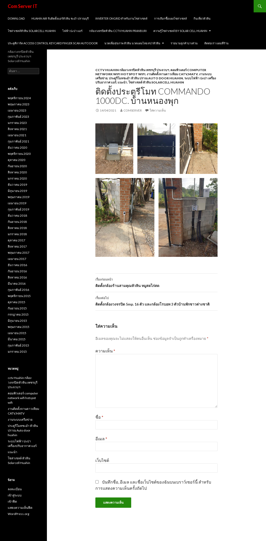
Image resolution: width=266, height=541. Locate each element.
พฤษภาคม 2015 (18, 327)
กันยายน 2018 (17, 222)
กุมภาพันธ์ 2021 (18, 141)
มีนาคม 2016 (17, 283)
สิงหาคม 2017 (17, 246)
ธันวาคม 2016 (17, 265)
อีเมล (101, 438)
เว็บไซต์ (102, 460)
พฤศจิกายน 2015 (19, 296)
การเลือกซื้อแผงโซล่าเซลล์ (170, 18)
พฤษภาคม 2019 (18, 197)
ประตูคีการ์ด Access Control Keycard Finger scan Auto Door (53, 43)
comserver (132, 110)
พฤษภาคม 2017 (18, 253)
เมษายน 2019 (17, 203)
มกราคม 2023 (17, 123)
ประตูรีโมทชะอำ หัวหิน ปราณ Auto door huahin (146, 78)
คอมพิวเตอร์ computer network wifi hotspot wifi (23, 397)
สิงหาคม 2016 (17, 277)
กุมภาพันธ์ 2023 (18, 117)
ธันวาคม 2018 (17, 215)
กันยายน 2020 (17, 166)
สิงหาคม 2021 (17, 129)
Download (16, 18)
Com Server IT (22, 6)
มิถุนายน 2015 (17, 321)
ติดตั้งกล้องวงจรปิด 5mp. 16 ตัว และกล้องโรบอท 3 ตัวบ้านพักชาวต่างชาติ (156, 300)
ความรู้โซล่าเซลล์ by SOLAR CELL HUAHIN (180, 30)
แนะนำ (122, 82)
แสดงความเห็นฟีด (20, 508)
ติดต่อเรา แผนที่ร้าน (216, 43)
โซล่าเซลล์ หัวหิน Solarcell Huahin (156, 82)
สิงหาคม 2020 (17, 172)
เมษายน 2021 (17, 135)
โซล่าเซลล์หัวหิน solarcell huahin (32, 30)
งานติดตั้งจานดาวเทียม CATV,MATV (172, 74)
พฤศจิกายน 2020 (19, 154)
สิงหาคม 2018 (17, 228)
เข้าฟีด (12, 501)
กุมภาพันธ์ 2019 (18, 209)
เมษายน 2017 (17, 259)
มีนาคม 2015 (17, 339)
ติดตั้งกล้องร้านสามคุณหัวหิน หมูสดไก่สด (156, 282)
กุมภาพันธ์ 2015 (18, 345)
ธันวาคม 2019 (17, 185)
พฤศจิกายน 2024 (19, 98)
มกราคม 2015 (17, 351)
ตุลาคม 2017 (16, 240)
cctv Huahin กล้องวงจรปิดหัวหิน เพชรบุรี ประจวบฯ (132, 70)
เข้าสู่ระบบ (15, 495)
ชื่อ (99, 417)
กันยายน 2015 (17, 308)
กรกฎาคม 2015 (18, 314)
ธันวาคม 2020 (17, 147)
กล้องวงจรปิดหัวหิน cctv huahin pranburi (118, 30)
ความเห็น (105, 350)
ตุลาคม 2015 (16, 302)
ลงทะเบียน (15, 489)
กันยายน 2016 (17, 271)
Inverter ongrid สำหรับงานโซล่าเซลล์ (121, 18)
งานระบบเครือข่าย (20, 419)
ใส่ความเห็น (157, 110)
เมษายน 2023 (17, 110)
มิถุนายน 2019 (17, 191)
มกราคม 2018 (17, 234)
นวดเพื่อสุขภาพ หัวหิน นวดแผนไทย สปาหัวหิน (132, 43)
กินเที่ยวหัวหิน (202, 18)
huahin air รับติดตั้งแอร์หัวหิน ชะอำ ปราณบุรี (60, 18)
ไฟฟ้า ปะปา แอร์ (72, 30)
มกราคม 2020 (17, 178)
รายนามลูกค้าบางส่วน (184, 43)
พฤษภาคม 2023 (18, 104)
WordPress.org (18, 514)
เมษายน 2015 (17, 333)
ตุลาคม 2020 (16, 160)
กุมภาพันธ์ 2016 (18, 290)
